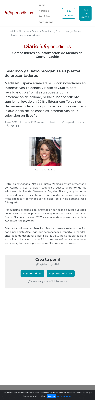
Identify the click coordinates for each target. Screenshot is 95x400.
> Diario (35, 31)
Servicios (44, 16)
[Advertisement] (24, 332)
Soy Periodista (32, 273)
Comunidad (46, 22)
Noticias (43, 10)
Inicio (41, 5)
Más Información (64, 396)
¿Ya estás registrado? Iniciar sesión (47, 281)
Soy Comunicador (60, 273)
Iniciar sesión (68, 13)
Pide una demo (85, 13)
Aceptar (51, 396)
